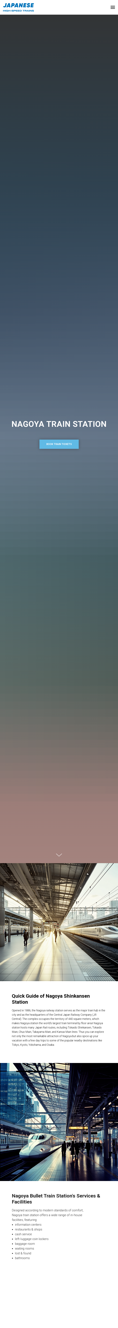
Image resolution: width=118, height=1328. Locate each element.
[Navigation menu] (113, 7)
